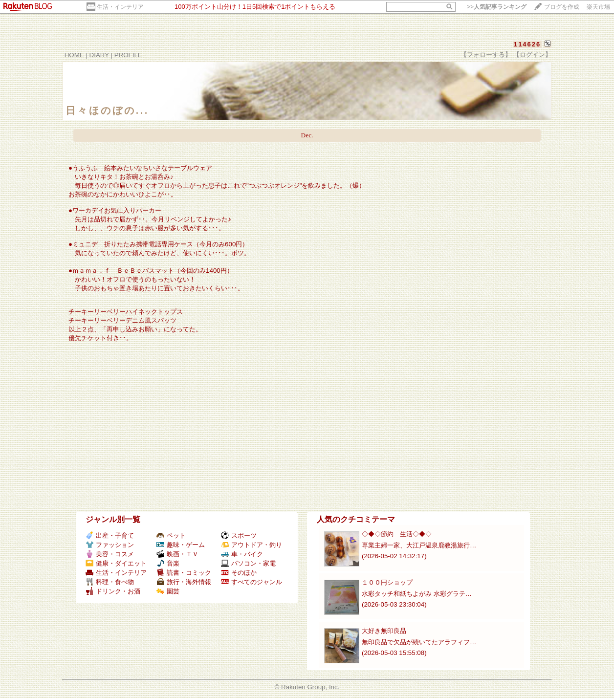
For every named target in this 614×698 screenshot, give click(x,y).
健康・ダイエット (116, 563)
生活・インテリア (120, 6)
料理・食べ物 (110, 582)
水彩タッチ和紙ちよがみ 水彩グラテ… (417, 593)
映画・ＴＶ (177, 554)
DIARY (99, 55)
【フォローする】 (485, 54)
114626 (527, 44)
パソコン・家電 (248, 563)
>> (496, 6)
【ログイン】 (532, 54)
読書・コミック (183, 572)
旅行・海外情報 (183, 582)
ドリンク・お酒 (113, 591)
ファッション (110, 544)
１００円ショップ (387, 582)
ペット (171, 535)
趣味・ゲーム (180, 544)
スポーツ (239, 535)
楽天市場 (598, 6)
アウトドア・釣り (251, 544)
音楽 (167, 563)
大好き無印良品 (384, 630)
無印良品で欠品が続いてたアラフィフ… (419, 642)
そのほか (239, 572)
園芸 (167, 591)
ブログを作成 (561, 6)
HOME (74, 55)
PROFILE (128, 55)
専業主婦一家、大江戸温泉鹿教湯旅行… (419, 545)
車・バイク (242, 554)
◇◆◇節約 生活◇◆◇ (397, 534)
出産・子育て (110, 535)
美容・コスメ (110, 554)
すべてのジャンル (251, 582)
